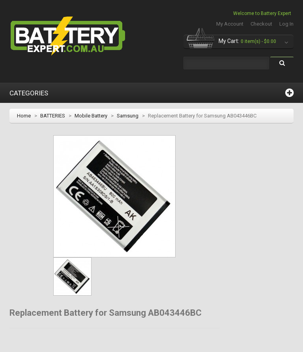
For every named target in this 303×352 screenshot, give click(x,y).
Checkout (261, 24)
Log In (286, 24)
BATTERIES (52, 116)
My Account (229, 24)
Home (24, 116)
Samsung (127, 116)
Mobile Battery (91, 116)
